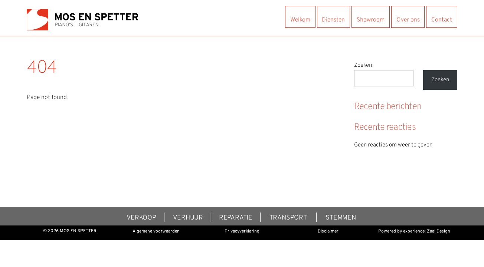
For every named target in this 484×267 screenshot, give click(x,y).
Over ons (408, 20)
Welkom (300, 20)
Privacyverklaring (242, 231)
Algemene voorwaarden (156, 231)
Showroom (371, 20)
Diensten (333, 20)
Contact (441, 20)
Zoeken (363, 65)
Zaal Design (438, 231)
